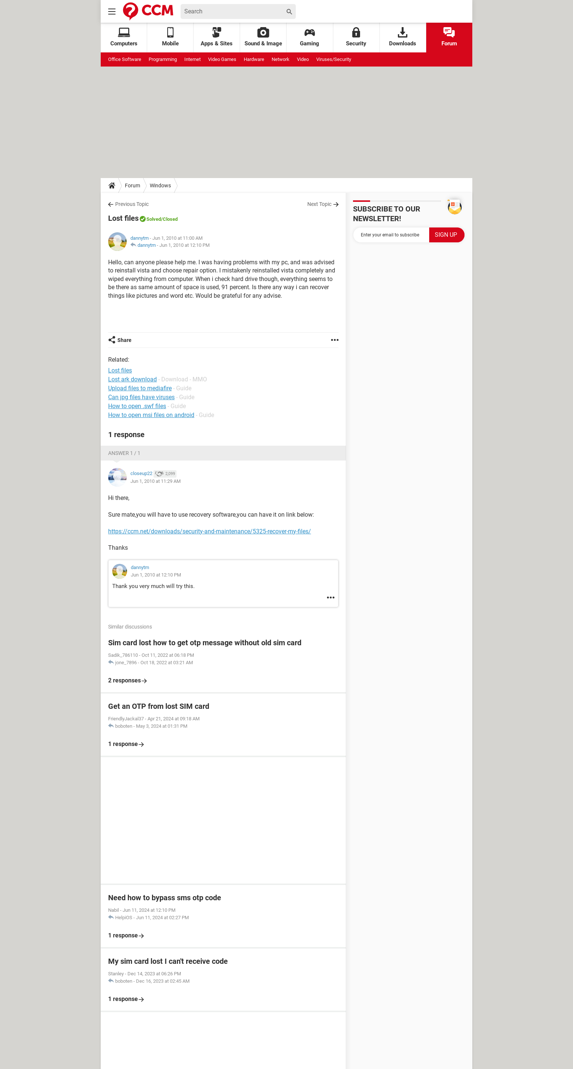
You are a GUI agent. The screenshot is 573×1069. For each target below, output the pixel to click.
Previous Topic (132, 204)
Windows (160, 185)
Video (303, 59)
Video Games (222, 59)
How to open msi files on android (151, 415)
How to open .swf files (137, 406)
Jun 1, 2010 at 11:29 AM (155, 481)
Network (280, 59)
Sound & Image (263, 37)
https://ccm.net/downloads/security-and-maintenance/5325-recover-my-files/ (209, 531)
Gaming (309, 37)
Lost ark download (132, 379)
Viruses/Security (333, 59)
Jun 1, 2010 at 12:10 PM (184, 245)
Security (356, 37)
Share (124, 340)
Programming (163, 59)
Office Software (124, 59)
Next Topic (319, 204)
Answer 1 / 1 (124, 453)
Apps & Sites (217, 37)
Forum (449, 37)
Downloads (402, 37)
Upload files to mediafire (140, 388)
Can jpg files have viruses (141, 397)
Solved (153, 219)
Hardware (254, 59)
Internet (192, 59)
